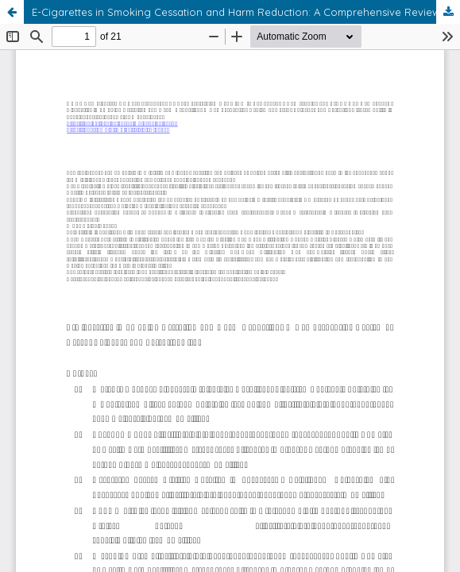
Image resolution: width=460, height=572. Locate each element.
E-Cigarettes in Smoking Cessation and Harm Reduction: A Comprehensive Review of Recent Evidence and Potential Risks (246, 12)
